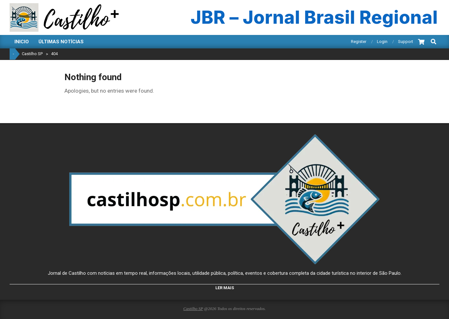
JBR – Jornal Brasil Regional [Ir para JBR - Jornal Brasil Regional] (314, 18)
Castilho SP (193, 308)
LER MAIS (224, 287)
